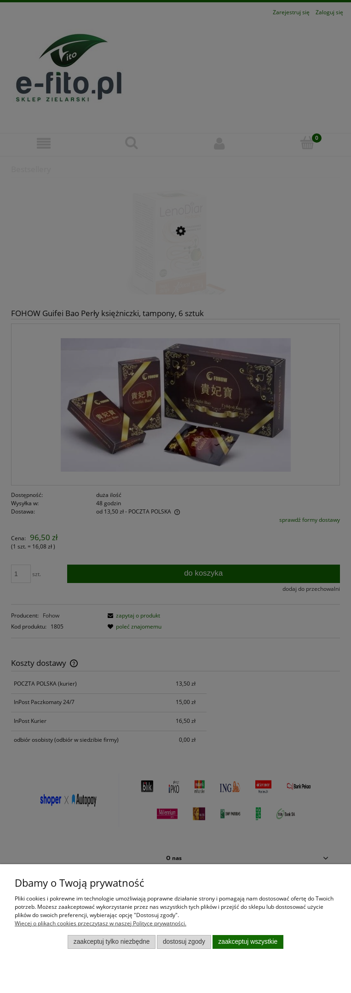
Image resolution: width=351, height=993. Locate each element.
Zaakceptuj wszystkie (247, 941)
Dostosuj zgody (184, 941)
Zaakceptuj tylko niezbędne (112, 941)
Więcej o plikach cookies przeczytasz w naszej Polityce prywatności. (100, 923)
